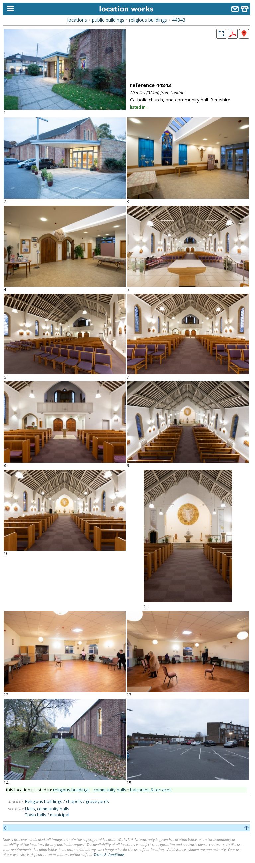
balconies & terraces (151, 790)
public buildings (108, 20)
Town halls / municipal (47, 815)
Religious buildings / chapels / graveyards (67, 801)
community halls (110, 790)
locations (77, 20)
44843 (178, 20)
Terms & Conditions (109, 854)
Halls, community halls (47, 809)
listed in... (139, 107)
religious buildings (148, 20)
